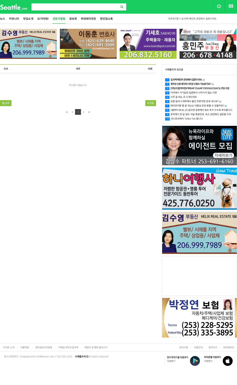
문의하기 (213, 347)
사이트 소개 (8, 347)
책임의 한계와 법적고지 (95, 347)
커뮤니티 (14, 19)
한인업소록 (106, 19)
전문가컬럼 (59, 19)
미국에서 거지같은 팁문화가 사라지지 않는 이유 (191, 93)
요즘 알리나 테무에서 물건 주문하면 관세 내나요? (193, 101)
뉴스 (2, 19)
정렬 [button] (151, 103)
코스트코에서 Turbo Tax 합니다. (184, 119)
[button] (5, 103)
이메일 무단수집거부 (68, 347)
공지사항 (183, 347)
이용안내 (198, 347)
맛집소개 (28, 19)
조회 (150, 69)
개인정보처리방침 (43, 347)
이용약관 (24, 347)
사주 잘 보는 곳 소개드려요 (181, 97)
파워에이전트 (88, 19)
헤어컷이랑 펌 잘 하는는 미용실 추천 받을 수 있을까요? (196, 106)
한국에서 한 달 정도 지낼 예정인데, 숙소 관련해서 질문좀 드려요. (200, 114)
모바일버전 (228, 347)
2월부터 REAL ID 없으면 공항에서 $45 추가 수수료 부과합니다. (199, 110)
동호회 (73, 19)
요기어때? (43, 19)
